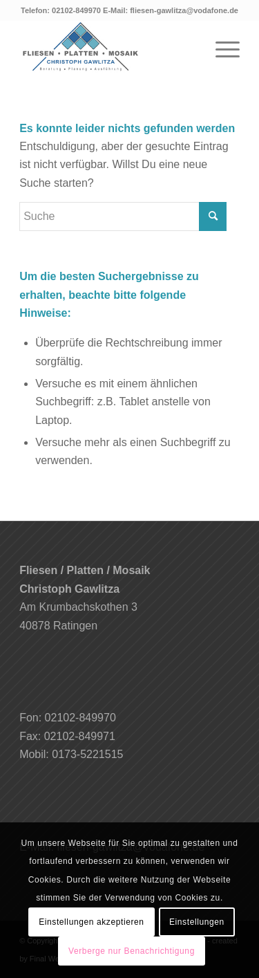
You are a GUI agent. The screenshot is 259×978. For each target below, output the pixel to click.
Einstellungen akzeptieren (91, 922)
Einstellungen (196, 922)
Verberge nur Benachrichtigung (131, 951)
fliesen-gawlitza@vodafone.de (184, 10)
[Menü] (221, 47)
